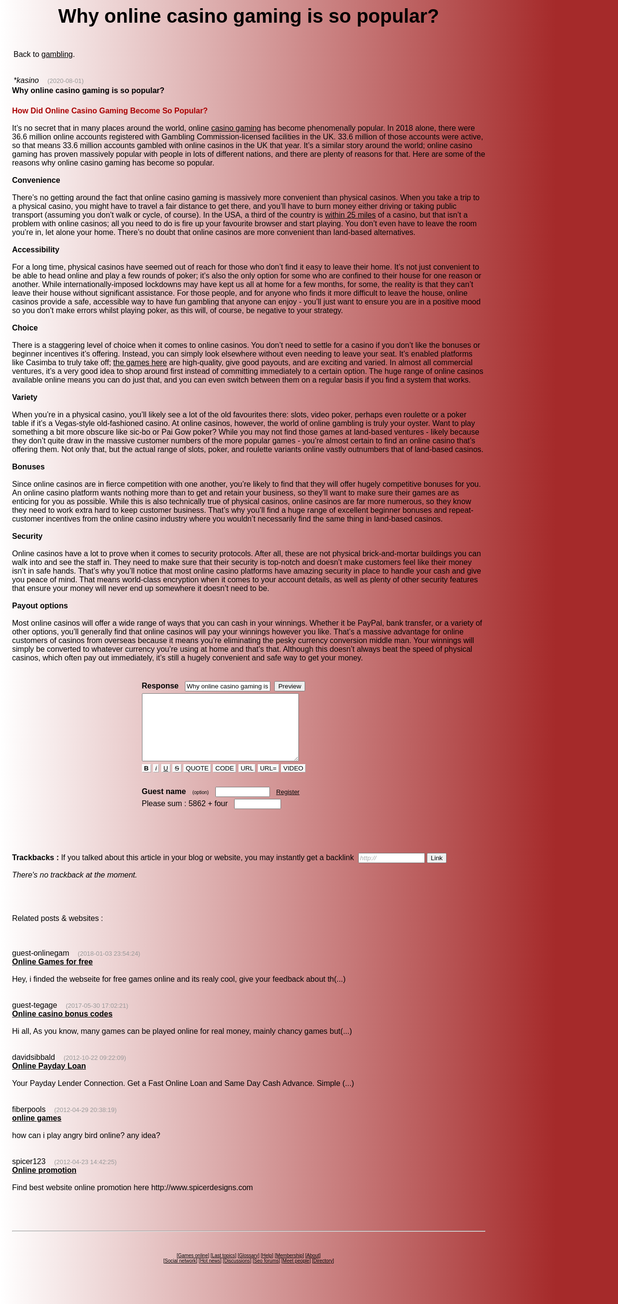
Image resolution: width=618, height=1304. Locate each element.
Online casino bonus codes (62, 1027)
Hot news (210, 1274)
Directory (323, 1274)
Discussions (237, 1274)
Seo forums (266, 1274)
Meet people (296, 1274)
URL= (268, 781)
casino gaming (236, 128)
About (313, 1268)
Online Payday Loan (49, 1079)
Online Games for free (52, 975)
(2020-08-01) (65, 80)
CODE (224, 781)
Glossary (248, 1268)
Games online (193, 1268)
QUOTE (197, 781)
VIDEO (293, 781)
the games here (140, 362)
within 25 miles (350, 215)
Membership (289, 1268)
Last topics (223, 1268)
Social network (180, 1274)
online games (36, 1131)
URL (247, 781)
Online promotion (44, 1183)
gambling (57, 54)
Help (267, 1268)
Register (287, 805)
